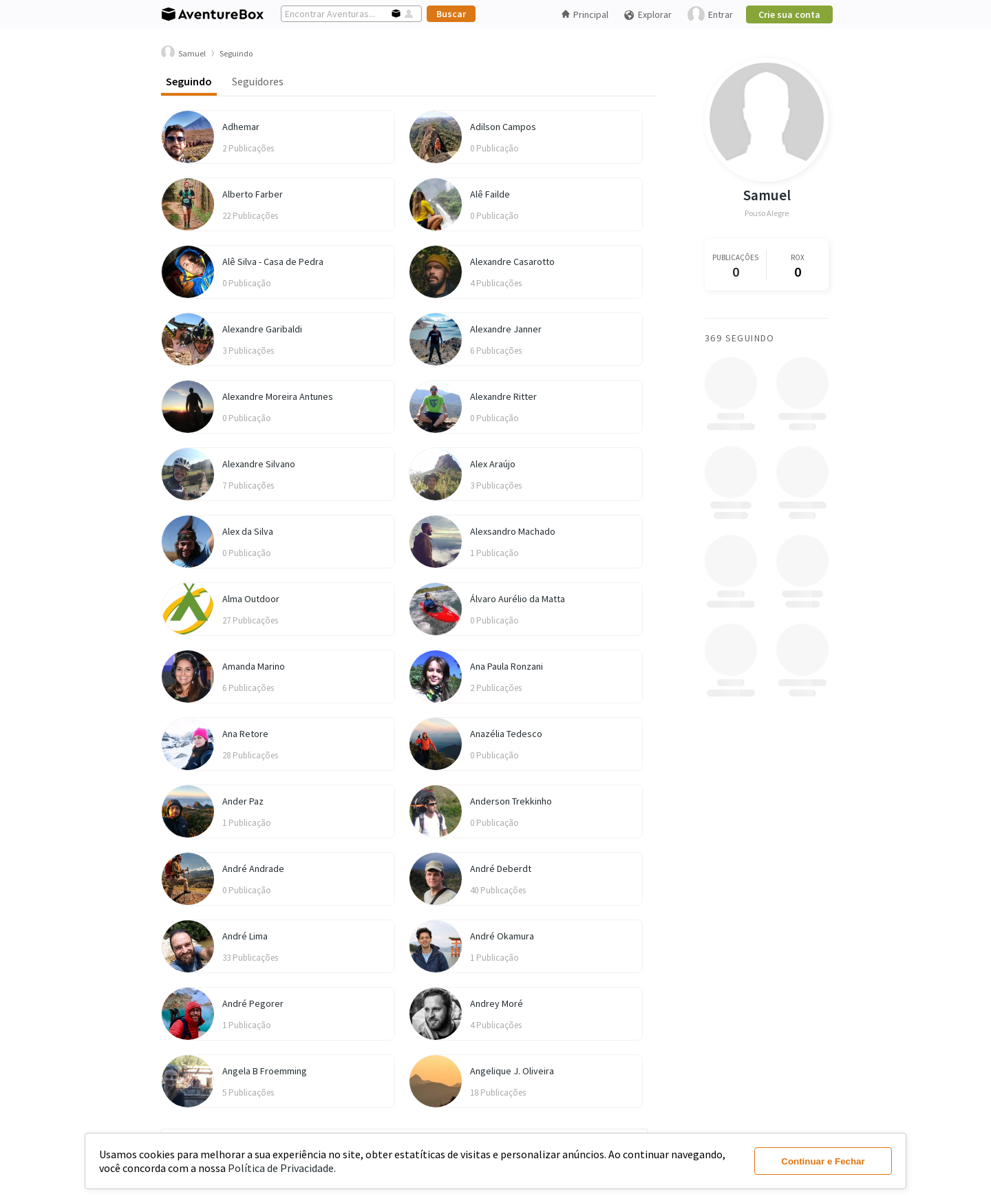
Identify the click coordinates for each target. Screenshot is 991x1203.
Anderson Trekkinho (511, 801)
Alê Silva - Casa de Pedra (272, 261)
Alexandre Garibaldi (262, 329)
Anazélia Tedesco (506, 733)
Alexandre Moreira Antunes (277, 396)
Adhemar (240, 126)
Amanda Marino (253, 666)
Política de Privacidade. (282, 1168)
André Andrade (253, 868)
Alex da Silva (247, 531)
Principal (585, 14)
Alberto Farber (252, 194)
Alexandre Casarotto (512, 261)
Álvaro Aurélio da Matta (517, 599)
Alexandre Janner (506, 329)
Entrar (710, 14)
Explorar (648, 15)
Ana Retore (245, 733)
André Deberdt (500, 868)
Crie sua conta (789, 14)
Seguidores (258, 81)
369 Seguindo (740, 338)
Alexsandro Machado (512, 531)
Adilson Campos (503, 126)
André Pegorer (253, 1003)
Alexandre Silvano (258, 464)
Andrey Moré (496, 1003)
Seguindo (189, 81)
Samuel (767, 195)
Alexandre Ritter (503, 396)
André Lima (245, 936)
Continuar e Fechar (822, 1161)
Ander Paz (243, 801)
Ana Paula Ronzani (506, 666)
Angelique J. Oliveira (512, 1071)
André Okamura (502, 936)
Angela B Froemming (264, 1071)
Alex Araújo (492, 464)
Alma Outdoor (250, 599)
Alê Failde (490, 194)
